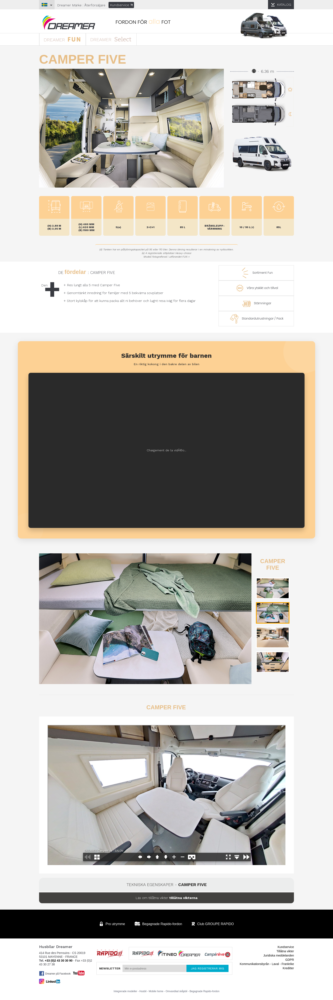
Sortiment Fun (256, 273)
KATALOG (284, 5)
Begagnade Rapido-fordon (204, 991)
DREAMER (62, 39)
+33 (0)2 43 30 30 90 (58, 960)
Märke (69, 5)
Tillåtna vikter (285, 951)
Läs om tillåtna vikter (166, 898)
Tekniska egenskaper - (167, 884)
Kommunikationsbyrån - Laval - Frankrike (267, 964)
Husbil (142, 991)
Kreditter (288, 968)
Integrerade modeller (125, 991)
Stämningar (256, 303)
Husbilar (68, 23)
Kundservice (121, 5)
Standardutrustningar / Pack (256, 318)
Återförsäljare (94, 5)
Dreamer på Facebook (55, 973)
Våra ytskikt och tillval (256, 288)
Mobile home (156, 991)
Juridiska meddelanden (278, 955)
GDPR (289, 959)
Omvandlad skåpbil (176, 991)
